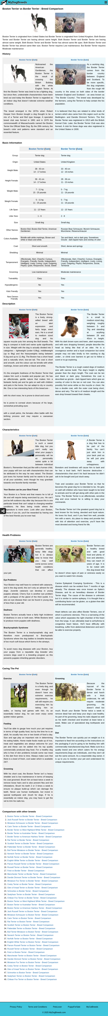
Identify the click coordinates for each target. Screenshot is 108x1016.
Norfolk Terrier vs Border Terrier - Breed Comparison (29, 857)
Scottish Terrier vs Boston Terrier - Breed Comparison (30, 925)
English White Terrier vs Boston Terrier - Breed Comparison (32, 942)
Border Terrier (77, 60)
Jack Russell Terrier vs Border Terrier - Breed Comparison (32, 820)
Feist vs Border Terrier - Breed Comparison (25, 871)
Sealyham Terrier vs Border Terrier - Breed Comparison (31, 894)
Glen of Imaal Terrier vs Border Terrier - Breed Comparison (32, 888)
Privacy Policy (16, 1007)
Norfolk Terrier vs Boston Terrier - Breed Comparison (30, 939)
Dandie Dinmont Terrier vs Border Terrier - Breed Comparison (33, 877)
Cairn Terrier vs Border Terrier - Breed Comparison (29, 826)
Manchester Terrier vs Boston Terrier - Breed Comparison (32, 956)
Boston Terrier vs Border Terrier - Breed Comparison (29, 816)
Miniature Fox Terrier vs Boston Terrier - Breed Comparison (32, 962)
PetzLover (57, 1007)
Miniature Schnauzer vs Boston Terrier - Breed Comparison (32, 915)
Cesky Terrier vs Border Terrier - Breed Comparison (29, 884)
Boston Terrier (25, 60)
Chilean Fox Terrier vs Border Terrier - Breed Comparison (32, 898)
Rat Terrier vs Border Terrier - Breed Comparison (28, 840)
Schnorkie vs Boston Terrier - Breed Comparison (28, 973)
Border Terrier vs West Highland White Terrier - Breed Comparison (35, 830)
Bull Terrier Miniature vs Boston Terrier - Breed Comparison (32, 932)
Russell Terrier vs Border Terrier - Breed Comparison (30, 867)
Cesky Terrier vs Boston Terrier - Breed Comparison (29, 966)
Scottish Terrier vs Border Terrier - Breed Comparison (30, 843)
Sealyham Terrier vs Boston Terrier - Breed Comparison (31, 976)
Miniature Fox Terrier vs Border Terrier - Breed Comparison (32, 881)
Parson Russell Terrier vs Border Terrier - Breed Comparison (33, 864)
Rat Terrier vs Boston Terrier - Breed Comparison (28, 922)
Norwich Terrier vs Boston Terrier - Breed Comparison (30, 935)
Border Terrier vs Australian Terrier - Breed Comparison (31, 833)
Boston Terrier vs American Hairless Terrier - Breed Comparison (34, 908)
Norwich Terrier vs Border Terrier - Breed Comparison (30, 854)
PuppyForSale (74, 1007)
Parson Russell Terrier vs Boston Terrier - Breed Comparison (33, 945)
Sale (35, 60)
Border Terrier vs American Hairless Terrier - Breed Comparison (34, 837)
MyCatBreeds (92, 1007)
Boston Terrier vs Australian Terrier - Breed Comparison (31, 905)
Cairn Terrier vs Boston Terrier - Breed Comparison (29, 918)
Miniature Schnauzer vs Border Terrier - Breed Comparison (32, 823)
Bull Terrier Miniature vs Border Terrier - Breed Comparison (32, 850)
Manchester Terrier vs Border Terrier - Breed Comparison (31, 874)
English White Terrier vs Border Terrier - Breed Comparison (32, 860)
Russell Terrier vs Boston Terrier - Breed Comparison (30, 949)
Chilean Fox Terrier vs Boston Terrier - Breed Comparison (32, 979)
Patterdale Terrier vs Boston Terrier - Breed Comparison (31, 928)
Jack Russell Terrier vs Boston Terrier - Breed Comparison (32, 911)
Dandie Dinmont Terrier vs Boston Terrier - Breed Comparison (33, 959)
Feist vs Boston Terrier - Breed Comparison (26, 952)
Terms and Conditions (37, 1007)
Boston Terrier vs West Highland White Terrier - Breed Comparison (36, 901)
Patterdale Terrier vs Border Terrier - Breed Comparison (31, 847)
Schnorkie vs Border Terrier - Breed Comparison (28, 891)
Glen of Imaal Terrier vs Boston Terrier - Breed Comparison (32, 969)
